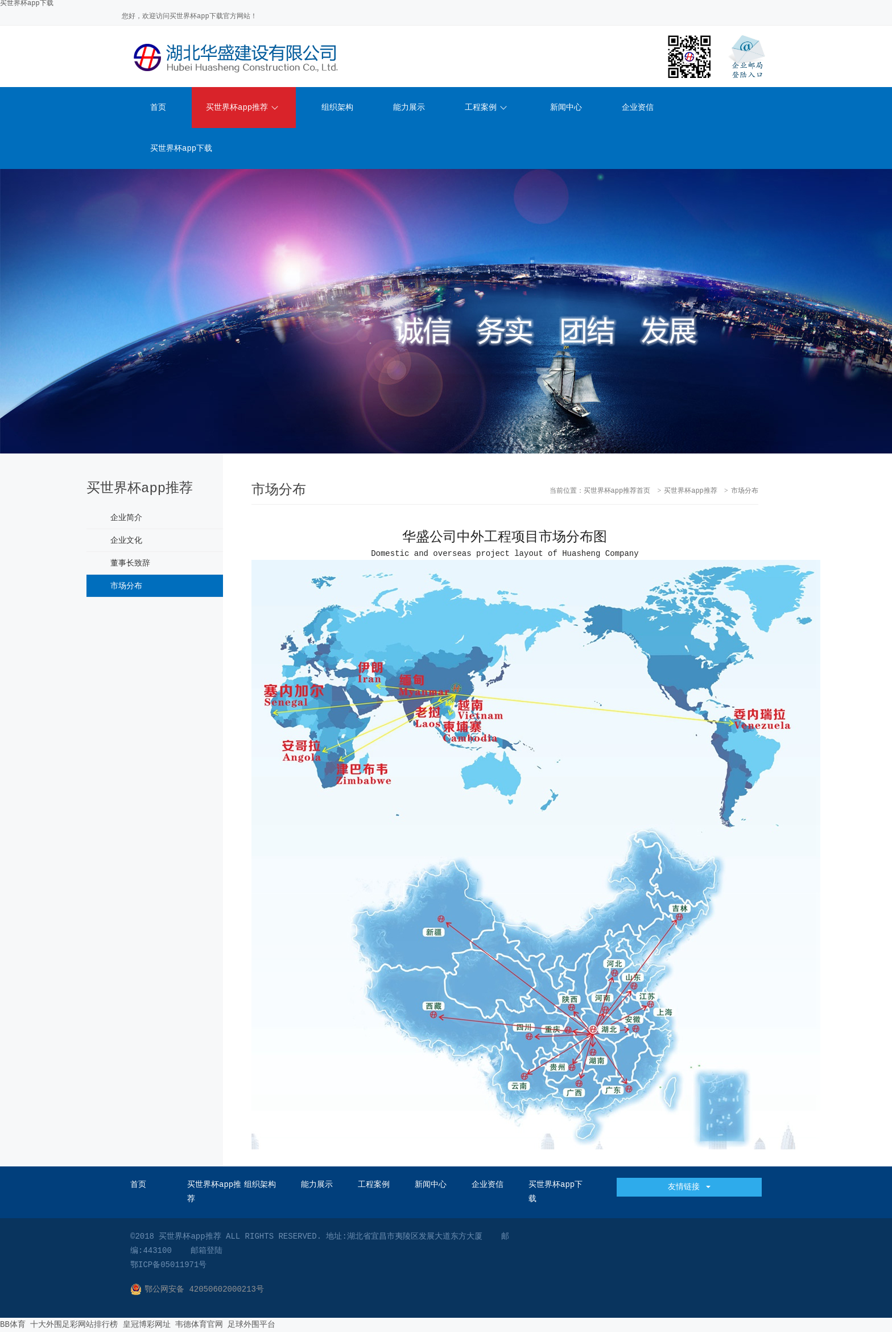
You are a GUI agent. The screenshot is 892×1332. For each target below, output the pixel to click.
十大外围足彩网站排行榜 (74, 1324)
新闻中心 (566, 107)
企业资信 (638, 107)
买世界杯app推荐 (242, 107)
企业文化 (126, 540)
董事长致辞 (130, 563)
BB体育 (13, 1324)
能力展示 (409, 107)
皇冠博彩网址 (147, 1324)
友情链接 (689, 1186)
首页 (158, 107)
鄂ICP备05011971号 (168, 1264)
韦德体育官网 (199, 1324)
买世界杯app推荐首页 (617, 491)
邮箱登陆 (206, 1250)
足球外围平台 (251, 1324)
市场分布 (126, 586)
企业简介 (126, 517)
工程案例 (486, 107)
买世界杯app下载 (181, 148)
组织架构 (337, 107)
